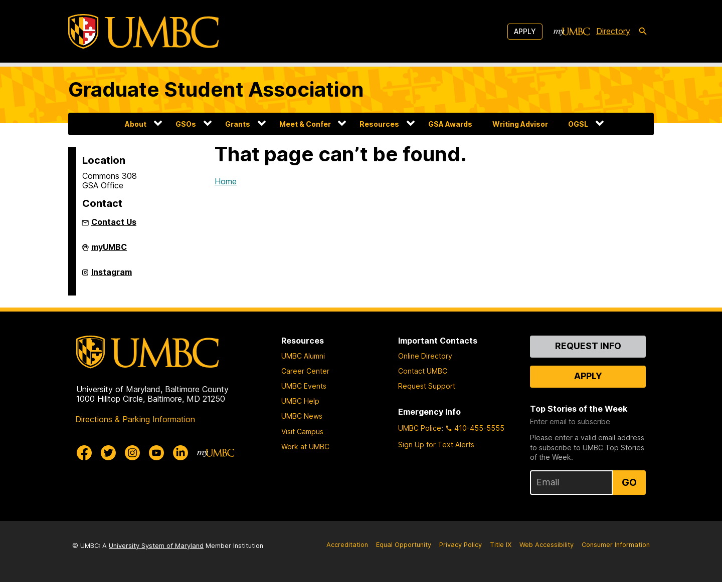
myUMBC (109, 251)
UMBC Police (419, 428)
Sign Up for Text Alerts (436, 444)
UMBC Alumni (303, 356)
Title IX (500, 544)
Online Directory (425, 356)
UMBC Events (303, 386)
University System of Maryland (156, 545)
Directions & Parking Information (135, 419)
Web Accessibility (546, 544)
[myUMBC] (572, 32)
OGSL (578, 124)
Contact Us (113, 222)
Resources (379, 124)
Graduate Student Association (216, 89)
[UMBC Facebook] (84, 453)
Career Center (305, 371)
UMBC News (301, 416)
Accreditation (347, 544)
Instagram (111, 276)
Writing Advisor (520, 124)
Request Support (426, 386)
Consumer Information (616, 544)
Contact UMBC (422, 371)
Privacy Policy (460, 544)
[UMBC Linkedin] (180, 453)
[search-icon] (643, 32)
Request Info (588, 346)
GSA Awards (450, 124)
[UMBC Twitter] (108, 453)
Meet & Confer (305, 124)
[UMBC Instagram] (132, 453)
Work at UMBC (305, 446)
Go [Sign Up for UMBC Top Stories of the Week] (629, 482)
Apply (525, 31)
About (135, 124)
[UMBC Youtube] (156, 453)
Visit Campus (302, 431)
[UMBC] (143, 31)
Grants (237, 124)
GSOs (185, 124)
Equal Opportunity (403, 544)
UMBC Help (300, 401)
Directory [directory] (613, 31)
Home (226, 181)
